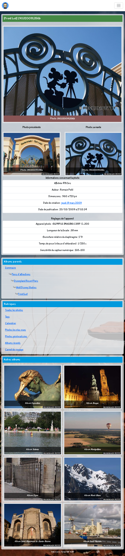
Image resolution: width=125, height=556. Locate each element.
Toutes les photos (14, 310)
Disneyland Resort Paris (26, 281)
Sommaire (10, 267)
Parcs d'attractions (21, 274)
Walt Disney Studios (26, 287)
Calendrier (10, 323)
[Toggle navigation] (118, 5)
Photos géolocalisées (16, 336)
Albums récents (12, 343)
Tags (7, 316)
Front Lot (23, 294)
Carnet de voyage (14, 349)
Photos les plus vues (15, 330)
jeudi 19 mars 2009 (71, 203)
